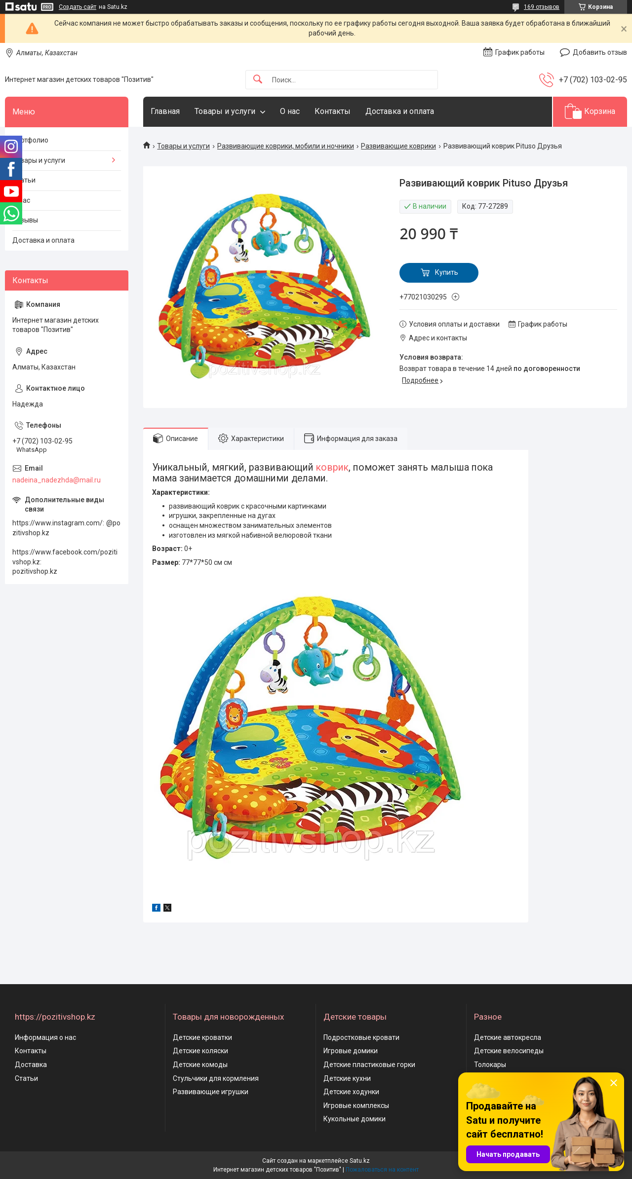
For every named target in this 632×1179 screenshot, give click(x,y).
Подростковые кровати (361, 1037)
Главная (165, 111)
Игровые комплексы (356, 1105)
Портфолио (30, 140)
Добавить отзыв (600, 52)
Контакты (333, 111)
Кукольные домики (354, 1119)
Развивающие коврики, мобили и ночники (285, 146)
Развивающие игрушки (210, 1092)
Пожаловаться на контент (382, 1169)
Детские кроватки (202, 1037)
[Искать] (258, 79)
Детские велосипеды (509, 1051)
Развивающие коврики (398, 146)
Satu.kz (360, 1160)
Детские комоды (200, 1064)
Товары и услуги (225, 111)
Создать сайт (77, 6)
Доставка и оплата (399, 111)
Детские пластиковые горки (369, 1064)
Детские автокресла (507, 1037)
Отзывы (25, 220)
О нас (290, 111)
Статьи (24, 180)
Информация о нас (45, 1037)
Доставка (31, 1064)
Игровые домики (350, 1051)
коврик (332, 467)
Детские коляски (200, 1051)
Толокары (490, 1064)
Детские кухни (347, 1078)
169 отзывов (541, 6)
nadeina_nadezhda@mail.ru (56, 480)
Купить (446, 272)
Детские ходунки (351, 1092)
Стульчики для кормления (216, 1078)
